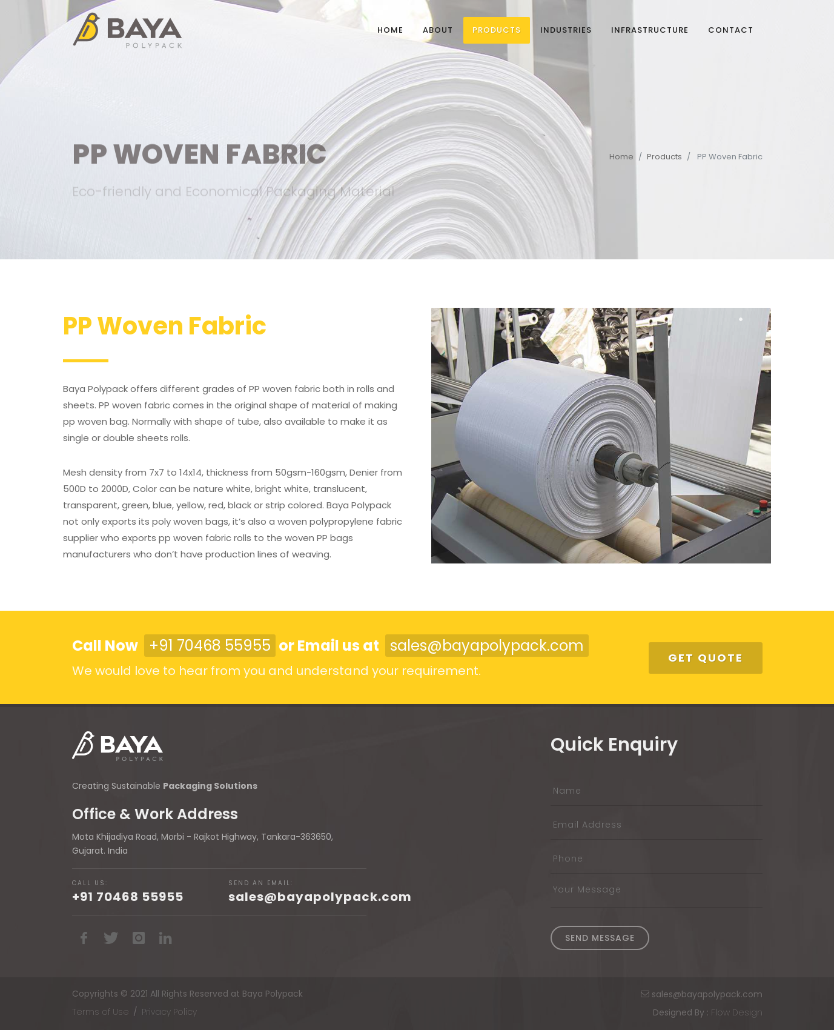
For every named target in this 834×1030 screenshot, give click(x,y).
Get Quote (705, 657)
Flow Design (737, 1012)
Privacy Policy (169, 1012)
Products (664, 156)
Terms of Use (100, 1012)
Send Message (600, 938)
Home (621, 156)
